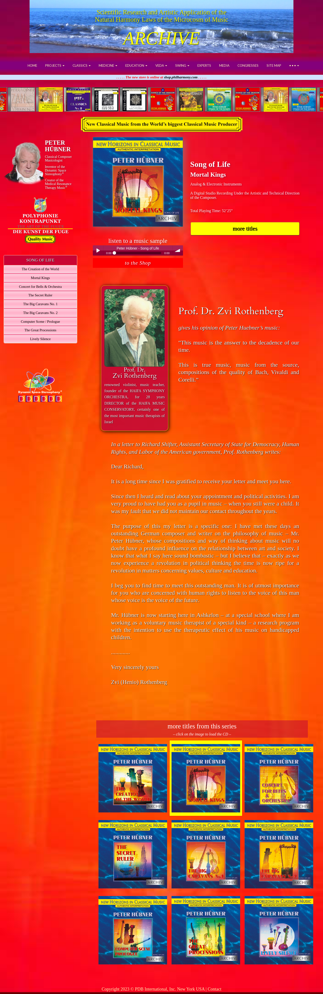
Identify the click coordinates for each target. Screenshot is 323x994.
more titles (245, 228)
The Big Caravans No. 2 (40, 313)
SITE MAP (274, 65)
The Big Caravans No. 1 (40, 304)
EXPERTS (204, 65)
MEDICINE (108, 65)
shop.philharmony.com (181, 77)
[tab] (40, 260)
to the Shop (138, 263)
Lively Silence (40, 339)
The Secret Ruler (40, 295)
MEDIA (224, 65)
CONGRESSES (247, 65)
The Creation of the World (40, 269)
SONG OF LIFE (40, 260)
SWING (182, 65)
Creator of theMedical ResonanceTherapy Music (58, 183)
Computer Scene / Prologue (40, 322)
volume (178, 250)
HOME (32, 65)
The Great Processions (40, 330)
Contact (214, 989)
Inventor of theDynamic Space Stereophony (55, 170)
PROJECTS (55, 65)
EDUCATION (136, 65)
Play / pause (98, 250)
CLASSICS (82, 65)
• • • (294, 65)
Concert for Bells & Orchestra (40, 287)
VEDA (161, 65)
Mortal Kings (40, 278)
